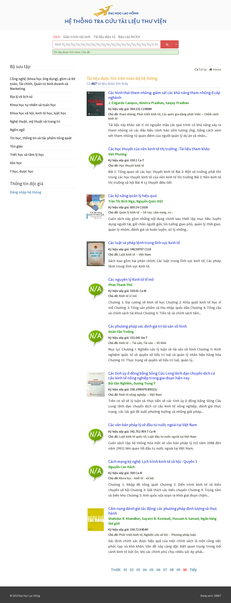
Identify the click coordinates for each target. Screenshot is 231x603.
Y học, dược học (21, 171)
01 (125, 569)
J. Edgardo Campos (122, 103)
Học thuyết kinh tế (131, 166)
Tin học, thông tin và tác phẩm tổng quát (41, 138)
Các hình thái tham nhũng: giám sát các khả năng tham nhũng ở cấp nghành (164, 95)
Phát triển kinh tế (148, 114)
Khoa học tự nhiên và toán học (33, 105)
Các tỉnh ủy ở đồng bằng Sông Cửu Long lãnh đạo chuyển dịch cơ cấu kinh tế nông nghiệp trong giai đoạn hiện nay (161, 375)
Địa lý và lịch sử (21, 96)
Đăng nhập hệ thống (25, 192)
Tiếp (193, 569)
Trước (116, 569)
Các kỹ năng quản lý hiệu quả (132, 195)
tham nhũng (127, 114)
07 (165, 569)
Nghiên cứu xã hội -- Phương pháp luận (170, 535)
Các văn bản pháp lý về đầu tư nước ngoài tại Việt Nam (152, 424)
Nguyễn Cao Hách (121, 467)
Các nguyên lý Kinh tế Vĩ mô (131, 279)
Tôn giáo (16, 146)
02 (132, 569)
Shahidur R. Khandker (124, 518)
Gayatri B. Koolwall (156, 518)
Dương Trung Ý (144, 383)
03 (138, 569)
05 (152, 569)
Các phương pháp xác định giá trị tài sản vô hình (147, 326)
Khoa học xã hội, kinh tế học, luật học (38, 113)
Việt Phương (117, 154)
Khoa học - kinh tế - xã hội (136, 478)
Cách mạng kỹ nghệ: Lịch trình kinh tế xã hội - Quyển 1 (152, 461)
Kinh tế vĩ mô (128, 296)
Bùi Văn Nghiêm (120, 383)
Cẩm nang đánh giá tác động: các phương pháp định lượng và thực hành (162, 511)
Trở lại (201, 69)
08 (172, 569)
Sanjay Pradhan (177, 103)
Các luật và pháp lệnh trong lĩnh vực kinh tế (144, 242)
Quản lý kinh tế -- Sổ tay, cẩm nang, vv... (146, 212)
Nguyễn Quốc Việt (149, 201)
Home (215, 69)
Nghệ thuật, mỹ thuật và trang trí (35, 121)
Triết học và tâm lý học (27, 154)
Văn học (16, 163)
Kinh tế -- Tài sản (130, 343)
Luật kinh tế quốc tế (132, 437)
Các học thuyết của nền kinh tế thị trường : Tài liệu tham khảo (159, 148)
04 (145, 569)
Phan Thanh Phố (120, 285)
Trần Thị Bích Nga (121, 201)
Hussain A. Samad (185, 518)
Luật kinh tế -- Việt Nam (135, 254)
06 (158, 569)
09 (178, 569)
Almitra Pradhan (151, 103)
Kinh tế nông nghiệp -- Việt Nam (140, 395)
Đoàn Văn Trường (121, 331)
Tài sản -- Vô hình (154, 343)
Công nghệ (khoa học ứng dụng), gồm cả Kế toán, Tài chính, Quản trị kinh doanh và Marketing (42, 84)
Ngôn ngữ (17, 130)
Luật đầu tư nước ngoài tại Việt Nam (172, 437)
